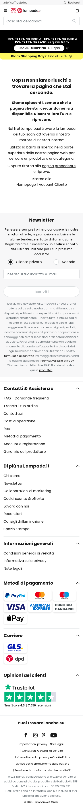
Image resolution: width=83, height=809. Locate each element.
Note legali (13, 568)
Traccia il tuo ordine (21, 405)
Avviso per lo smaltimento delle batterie (42, 764)
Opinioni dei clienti (25, 675)
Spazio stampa (16, 528)
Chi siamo (12, 475)
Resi (7, 428)
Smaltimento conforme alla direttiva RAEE (42, 770)
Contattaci (13, 413)
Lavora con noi (16, 506)
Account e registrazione (24, 443)
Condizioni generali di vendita (29, 553)
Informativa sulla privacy (57, 361)
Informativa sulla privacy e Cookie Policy (42, 757)
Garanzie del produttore (25, 451)
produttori (45, 370)
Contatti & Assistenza (29, 388)
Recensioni (13, 513)
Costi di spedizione (19, 421)
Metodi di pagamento (22, 436)
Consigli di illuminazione (24, 521)
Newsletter (13, 483)
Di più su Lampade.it (27, 466)
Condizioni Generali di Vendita (42, 751)
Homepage (26, 184)
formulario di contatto (19, 356)
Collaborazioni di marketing (27, 490)
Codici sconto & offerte (24, 498)
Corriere (13, 635)
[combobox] (41, 21)
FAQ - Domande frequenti (26, 398)
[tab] (41, 420)
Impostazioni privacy (33, 744)
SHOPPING (39, 48)
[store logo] (28, 10)
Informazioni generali (28, 543)
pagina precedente (59, 165)
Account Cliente (53, 184)
